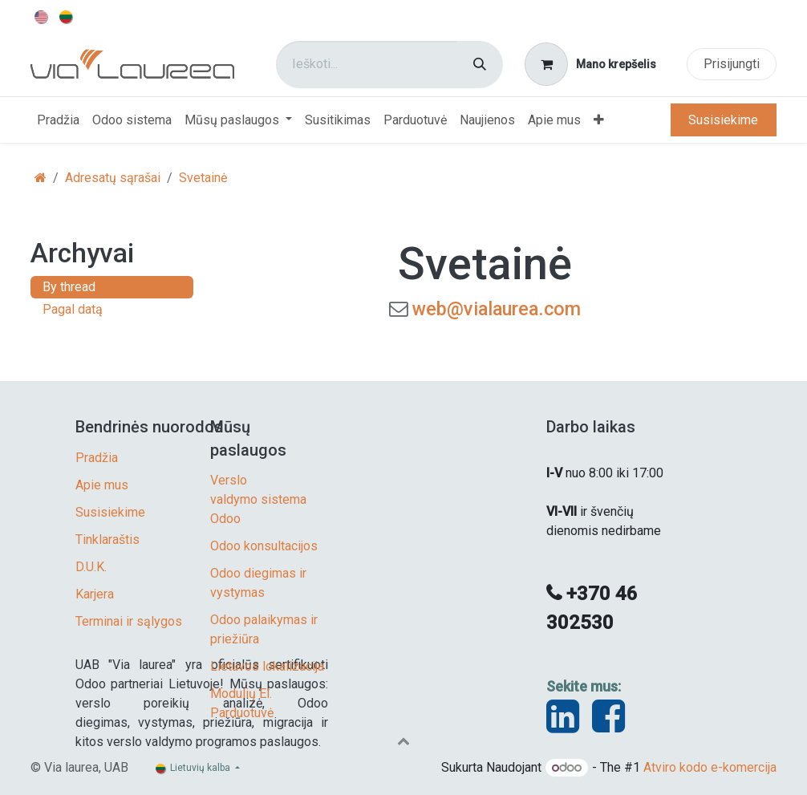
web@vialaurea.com (496, 309)
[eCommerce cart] (591, 64)
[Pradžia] (40, 177)
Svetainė (203, 177)
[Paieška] (479, 64)
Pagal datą (73, 309)
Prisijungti (732, 63)
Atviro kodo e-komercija (710, 767)
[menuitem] (42, 16)
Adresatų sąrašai (112, 177)
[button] (403, 740)
